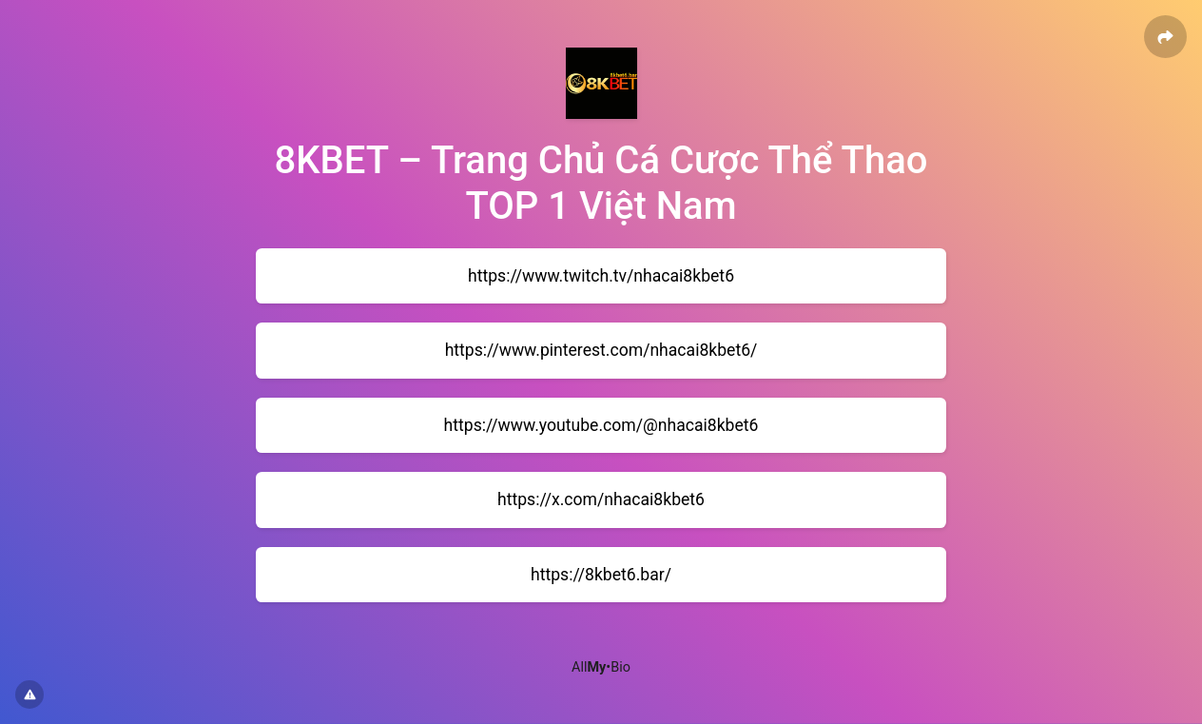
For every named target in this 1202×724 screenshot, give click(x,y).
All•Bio (601, 667)
